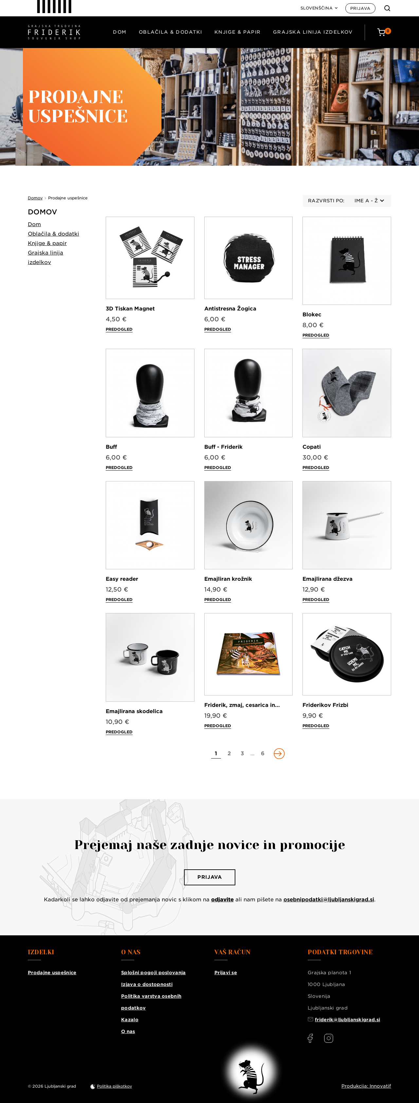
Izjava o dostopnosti (147, 984)
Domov (42, 212)
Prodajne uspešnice (52, 972)
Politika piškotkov (114, 1086)
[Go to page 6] (263, 754)
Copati (311, 447)
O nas (128, 1031)
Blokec (311, 314)
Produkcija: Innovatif (366, 1086)
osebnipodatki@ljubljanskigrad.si (328, 899)
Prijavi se (225, 972)
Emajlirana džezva (327, 579)
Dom (120, 32)
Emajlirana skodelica (134, 711)
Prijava (360, 8)
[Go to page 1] (216, 754)
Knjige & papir (237, 32)
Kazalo (129, 1019)
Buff (111, 447)
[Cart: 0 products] (384, 32)
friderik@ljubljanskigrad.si (347, 1019)
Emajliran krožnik (228, 579)
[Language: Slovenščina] (319, 8)
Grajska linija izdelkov (313, 32)
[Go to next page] (278, 753)
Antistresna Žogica (230, 309)
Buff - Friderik (223, 447)
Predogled (119, 329)
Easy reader (122, 579)
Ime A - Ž (369, 200)
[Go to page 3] (242, 754)
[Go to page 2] (229, 754)
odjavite (222, 899)
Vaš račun (232, 952)
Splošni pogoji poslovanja (153, 972)
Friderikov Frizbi (325, 705)
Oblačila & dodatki (170, 32)
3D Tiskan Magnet (130, 309)
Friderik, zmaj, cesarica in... (242, 705)
